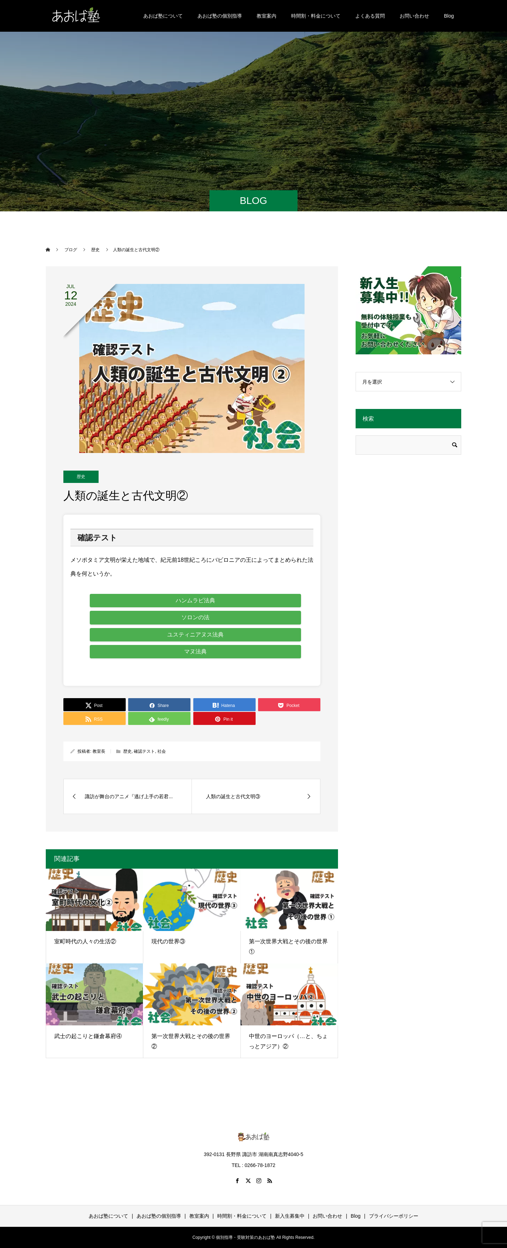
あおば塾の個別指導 (220, 16)
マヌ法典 (195, 651)
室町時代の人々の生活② (85, 941)
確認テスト (144, 751)
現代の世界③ (168, 941)
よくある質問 (370, 16)
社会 (161, 751)
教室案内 (266, 16)
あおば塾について (163, 16)
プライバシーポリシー (393, 1216)
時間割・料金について (315, 16)
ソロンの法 (195, 617)
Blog (449, 16)
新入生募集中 (290, 1216)
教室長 (99, 751)
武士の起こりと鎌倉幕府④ (88, 1036)
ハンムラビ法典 (195, 600)
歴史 (81, 476)
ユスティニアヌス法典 (195, 635)
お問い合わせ (414, 16)
